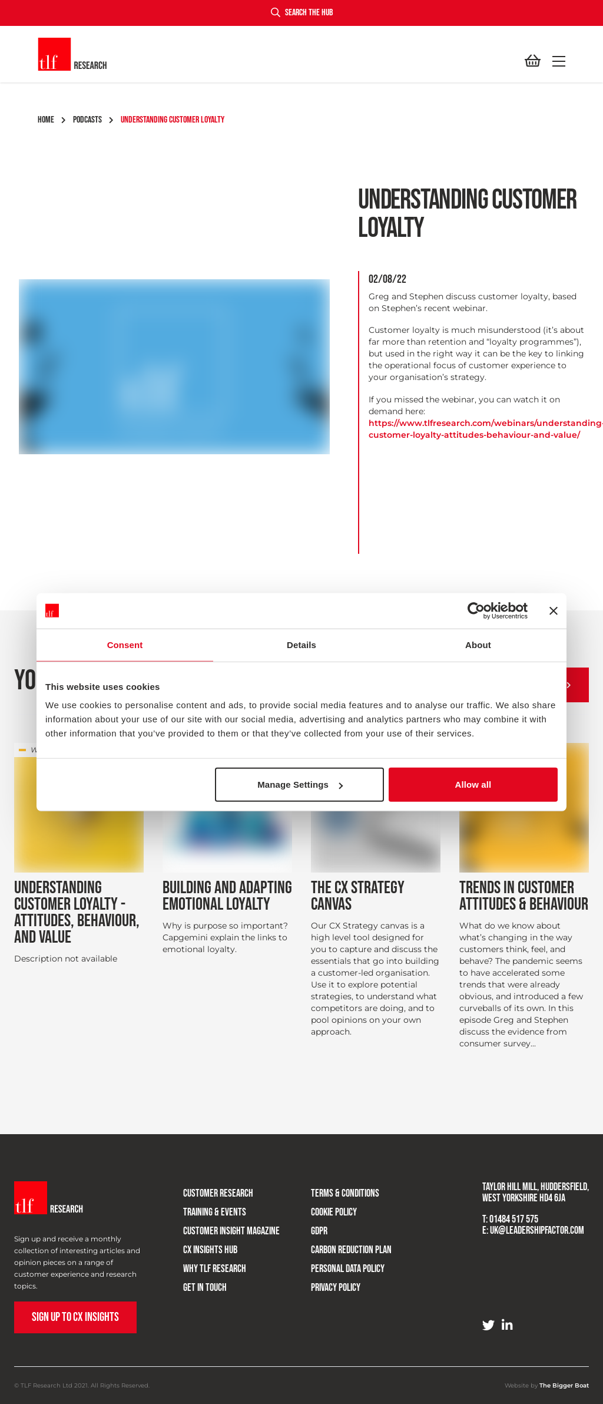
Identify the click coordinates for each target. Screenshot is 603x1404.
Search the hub (302, 12)
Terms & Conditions (337, 1189)
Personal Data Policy (339, 1264)
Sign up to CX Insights (75, 1317)
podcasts (93, 119)
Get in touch (196, 1283)
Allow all (473, 784)
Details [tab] (301, 644)
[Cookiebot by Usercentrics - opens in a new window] (476, 610)
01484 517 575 (513, 1219)
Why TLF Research (206, 1264)
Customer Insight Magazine (223, 1227)
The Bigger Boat (564, 1385)
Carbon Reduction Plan (343, 1246)
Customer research (210, 1189)
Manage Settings (300, 784)
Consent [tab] (125, 644)
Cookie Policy (326, 1208)
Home (52, 119)
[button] (556, 61)
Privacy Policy (327, 1283)
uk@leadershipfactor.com (537, 1230)
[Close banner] (553, 610)
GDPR (311, 1227)
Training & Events (206, 1208)
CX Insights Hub (202, 1246)
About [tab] (478, 644)
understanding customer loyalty (172, 119)
